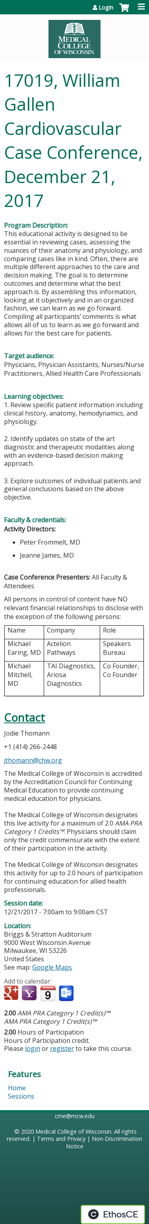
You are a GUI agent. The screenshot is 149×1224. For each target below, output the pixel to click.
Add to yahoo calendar (30, 993)
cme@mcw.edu (75, 1116)
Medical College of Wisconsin (73, 1131)
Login (106, 7)
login (32, 1048)
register (62, 1048)
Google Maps (52, 967)
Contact (24, 717)
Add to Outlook (67, 993)
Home (17, 1087)
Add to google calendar (12, 993)
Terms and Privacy (61, 1138)
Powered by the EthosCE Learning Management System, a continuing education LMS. (113, 1214)
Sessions (21, 1096)
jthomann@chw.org (33, 760)
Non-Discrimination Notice (104, 1142)
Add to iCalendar (48, 993)
